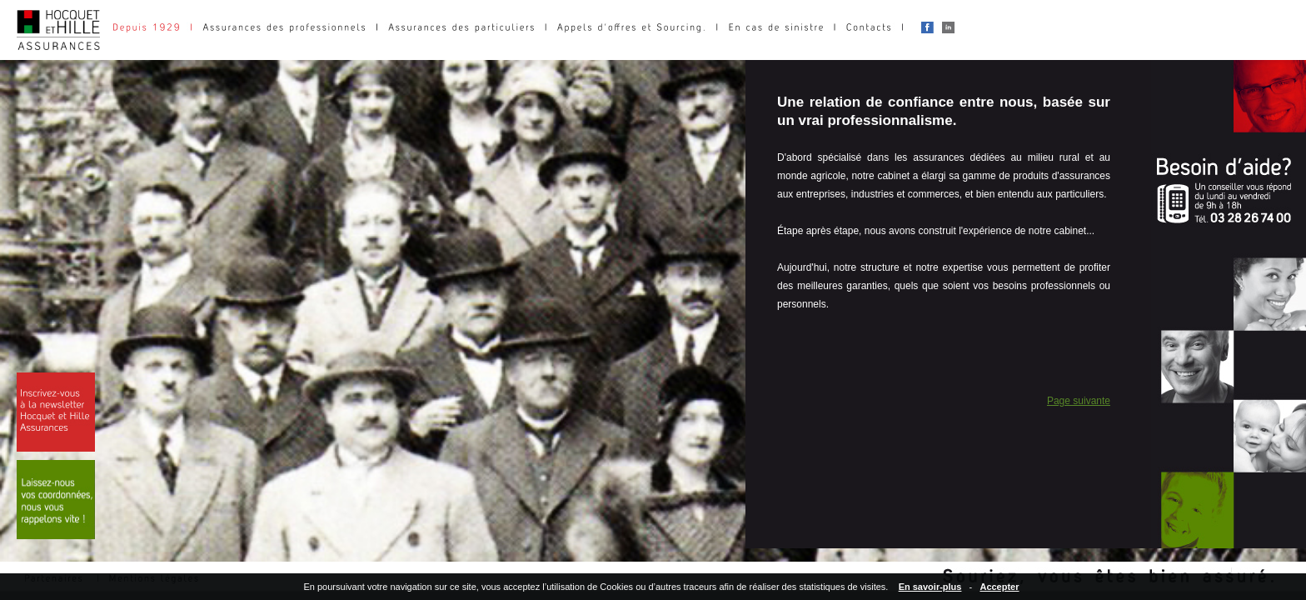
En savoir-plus (930, 587)
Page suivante (1078, 401)
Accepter (999, 587)
